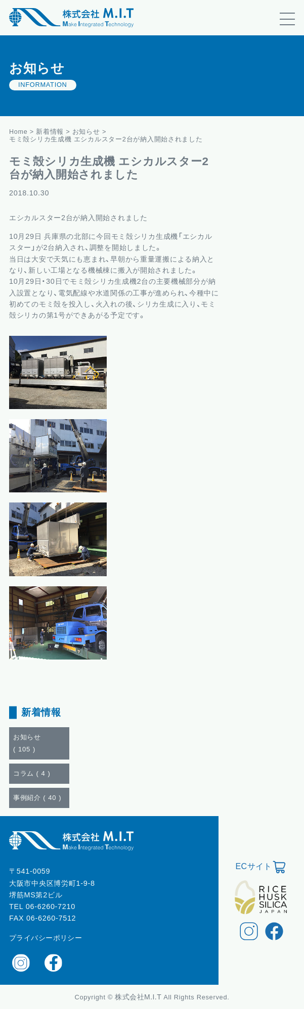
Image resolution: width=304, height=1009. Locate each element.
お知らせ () (27, 743)
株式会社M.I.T (139, 997)
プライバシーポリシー (45, 938)
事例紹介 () (37, 797)
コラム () (32, 773)
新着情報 (50, 131)
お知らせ (86, 131)
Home (18, 131)
